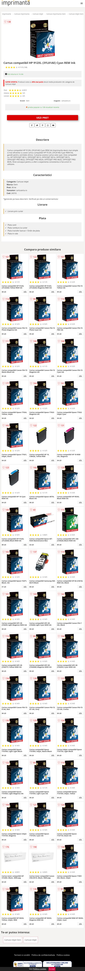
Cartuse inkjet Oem (76, 14)
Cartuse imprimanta (21, 14)
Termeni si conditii (22, 955)
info (25, 292)
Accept (52, 969)
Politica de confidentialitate (43, 955)
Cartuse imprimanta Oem (56, 14)
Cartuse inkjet (38, 14)
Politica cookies (63, 955)
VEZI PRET (42, 117)
